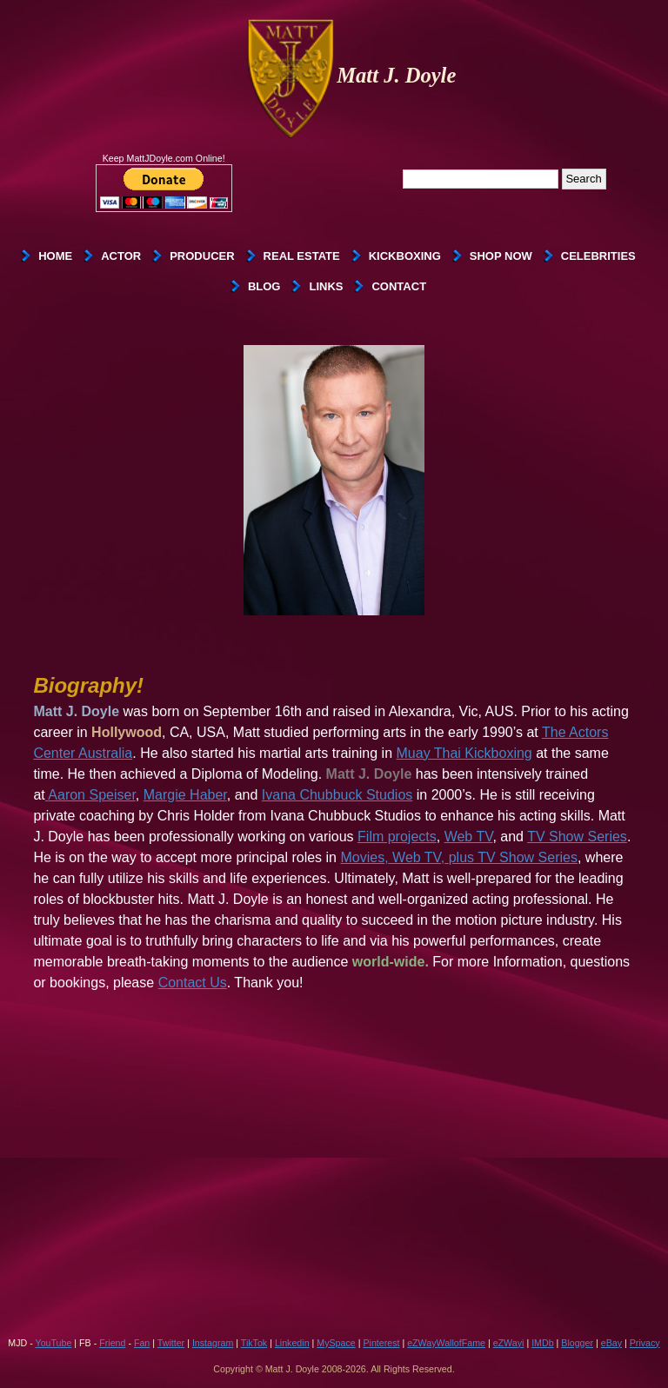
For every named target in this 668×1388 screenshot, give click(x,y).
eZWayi (508, 1343)
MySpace (336, 1343)
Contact (398, 286)
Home (55, 255)
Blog (264, 286)
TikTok (254, 1343)
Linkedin (292, 1343)
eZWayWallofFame (446, 1343)
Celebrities (598, 255)
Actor (121, 255)
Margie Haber (185, 794)
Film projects (397, 836)
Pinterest (381, 1343)
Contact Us (192, 982)
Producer (202, 255)
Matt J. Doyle (351, 75)
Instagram (212, 1343)
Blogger (577, 1343)
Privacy (645, 1343)
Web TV (468, 836)
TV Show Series (577, 836)
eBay (611, 1343)
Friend (112, 1343)
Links (326, 286)
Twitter (170, 1343)
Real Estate (302, 255)
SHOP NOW (501, 255)
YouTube (54, 1343)
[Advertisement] (334, 1197)
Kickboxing (405, 255)
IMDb (542, 1343)
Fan (142, 1343)
